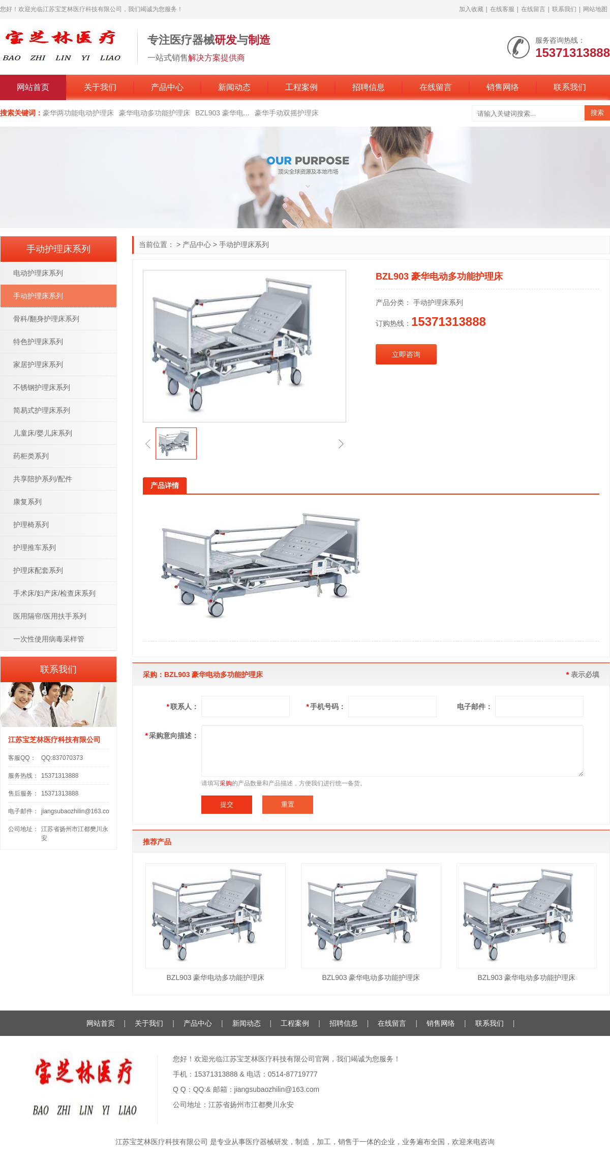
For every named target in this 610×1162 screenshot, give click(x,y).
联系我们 (564, 9)
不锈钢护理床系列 (41, 387)
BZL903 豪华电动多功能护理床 (216, 977)
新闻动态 (234, 87)
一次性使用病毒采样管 (48, 639)
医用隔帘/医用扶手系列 (49, 616)
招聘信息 (368, 87)
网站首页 (33, 87)
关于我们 (100, 87)
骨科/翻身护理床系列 (46, 319)
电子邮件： (475, 706)
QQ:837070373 (62, 757)
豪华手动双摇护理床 (287, 113)
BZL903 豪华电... (222, 113)
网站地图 (595, 9)
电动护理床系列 (38, 273)
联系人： (183, 706)
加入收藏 (471, 9)
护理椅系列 (31, 525)
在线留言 (533, 9)
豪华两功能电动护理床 (78, 113)
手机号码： (326, 706)
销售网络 (502, 87)
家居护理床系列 (38, 364)
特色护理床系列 (38, 342)
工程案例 (301, 87)
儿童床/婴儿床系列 (42, 433)
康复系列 (27, 502)
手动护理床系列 (244, 244)
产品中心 (167, 87)
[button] (148, 444)
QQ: (199, 1089)
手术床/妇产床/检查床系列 (54, 593)
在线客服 (502, 9)
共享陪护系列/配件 (42, 479)
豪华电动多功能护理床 (154, 113)
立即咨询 (406, 354)
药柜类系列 (31, 456)
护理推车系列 (34, 547)
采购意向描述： (172, 735)
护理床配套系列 (38, 570)
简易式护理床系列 (41, 410)
